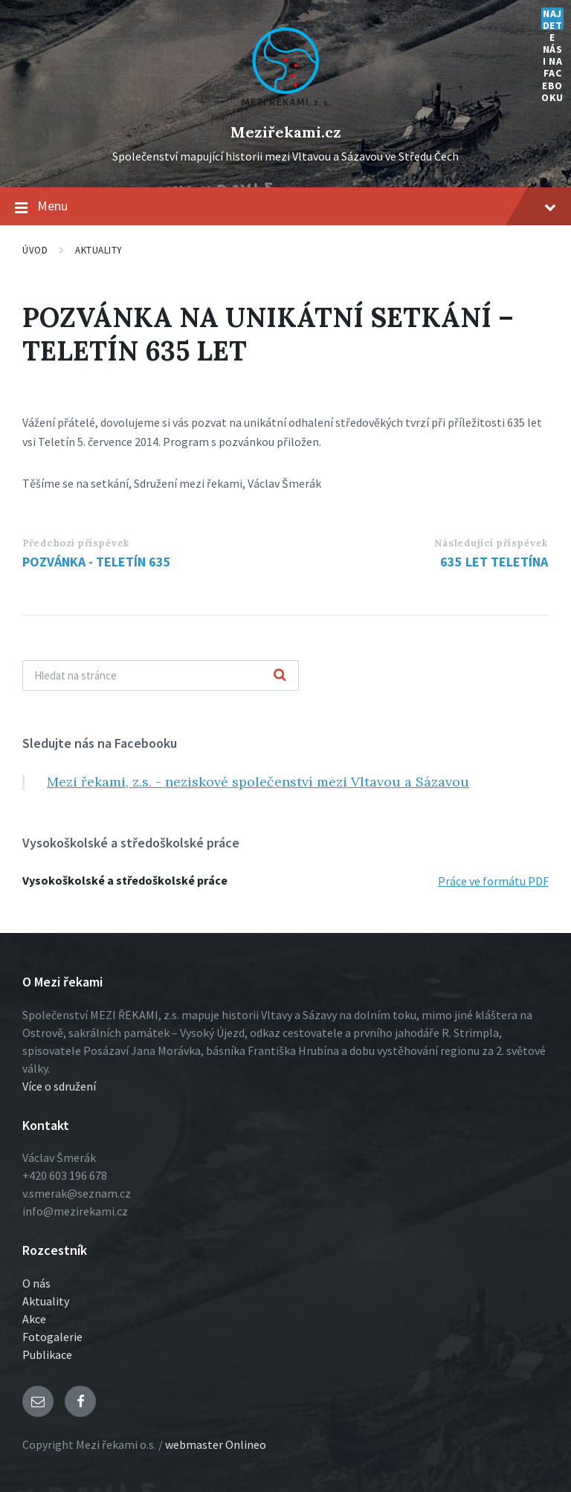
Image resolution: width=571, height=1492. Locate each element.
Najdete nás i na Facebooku (552, 18)
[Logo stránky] (285, 107)
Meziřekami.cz (285, 132)
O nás (36, 1283)
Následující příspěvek (491, 543)
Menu (285, 206)
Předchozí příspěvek (75, 543)
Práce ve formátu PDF (493, 880)
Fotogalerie (52, 1336)
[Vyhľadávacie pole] (160, 675)
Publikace (47, 1354)
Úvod (35, 250)
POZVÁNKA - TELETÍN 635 (96, 561)
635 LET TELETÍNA (494, 561)
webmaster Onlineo (215, 1444)
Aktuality (99, 250)
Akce (34, 1318)
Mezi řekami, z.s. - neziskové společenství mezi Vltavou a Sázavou (258, 781)
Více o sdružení (59, 1086)
